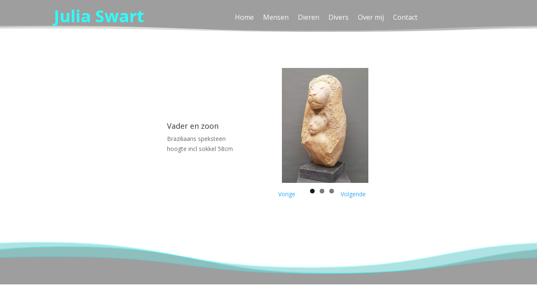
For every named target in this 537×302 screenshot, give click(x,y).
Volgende (353, 194)
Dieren (308, 18)
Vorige (286, 194)
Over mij (371, 18)
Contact (405, 18)
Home (244, 18)
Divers (338, 18)
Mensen (276, 18)
